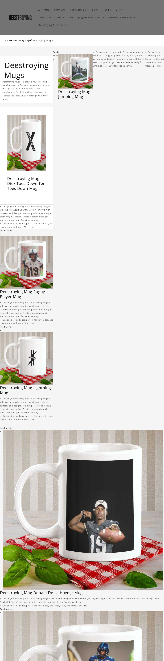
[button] (51, 17)
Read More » (6, 230)
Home (8, 40)
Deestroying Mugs (21, 40)
